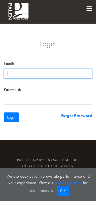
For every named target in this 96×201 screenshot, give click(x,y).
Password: (12, 89)
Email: (9, 63)
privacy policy (68, 182)
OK (63, 190)
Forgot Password (76, 115)
